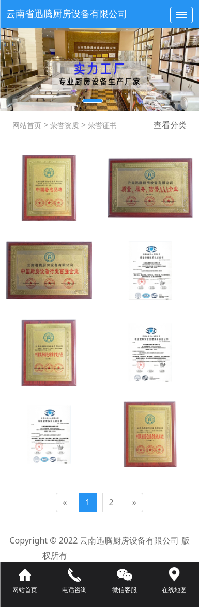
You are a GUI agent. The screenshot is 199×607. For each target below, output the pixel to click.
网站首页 (26, 125)
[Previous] (64, 502)
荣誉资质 (63, 125)
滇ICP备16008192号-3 (115, 555)
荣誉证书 (101, 125)
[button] (92, 101)
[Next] (134, 502)
